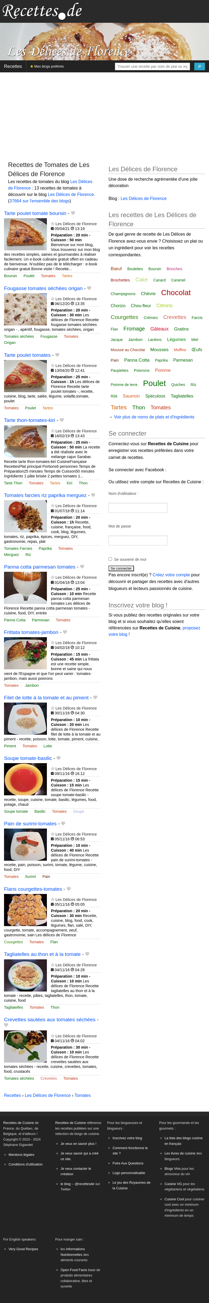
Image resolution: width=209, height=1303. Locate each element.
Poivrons (142, 370)
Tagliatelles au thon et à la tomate (42, 954)
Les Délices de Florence (71, 194)
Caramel (178, 280)
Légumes (176, 339)
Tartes (67, 276)
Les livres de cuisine (180, 1153)
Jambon (32, 685)
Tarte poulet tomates (27, 355)
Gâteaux (159, 329)
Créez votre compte (171, 575)
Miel (194, 339)
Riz (28, 554)
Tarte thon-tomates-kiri (29, 420)
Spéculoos (155, 396)
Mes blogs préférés (47, 66)
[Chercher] (199, 66)
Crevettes (48, 1078)
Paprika (45, 548)
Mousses (159, 349)
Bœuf (116, 268)
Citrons (164, 305)
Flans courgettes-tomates (33, 889)
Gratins (181, 329)
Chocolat (176, 292)
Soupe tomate (16, 811)
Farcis (197, 317)
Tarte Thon (13, 483)
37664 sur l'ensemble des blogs (39, 201)
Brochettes (120, 280)
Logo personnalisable (129, 1173)
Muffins (180, 350)
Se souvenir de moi (130, 559)
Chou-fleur (141, 305)
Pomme (163, 370)
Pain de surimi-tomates (30, 823)
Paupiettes (119, 370)
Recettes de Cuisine (18, 1123)
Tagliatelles (13, 1007)
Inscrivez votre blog (127, 1138)
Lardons (155, 339)
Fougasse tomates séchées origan (43, 288)
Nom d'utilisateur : (124, 493)
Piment (10, 746)
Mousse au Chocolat (128, 350)
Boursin (10, 276)
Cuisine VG (173, 1184)
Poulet (29, 276)
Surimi (30, 876)
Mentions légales (21, 1155)
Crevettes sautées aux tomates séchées (49, 1019)
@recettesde (84, 1184)
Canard (159, 280)
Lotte (47, 746)
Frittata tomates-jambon (31, 632)
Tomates (48, 276)
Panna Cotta (14, 620)
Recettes (13, 66)
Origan (10, 342)
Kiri (69, 483)
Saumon (131, 396)
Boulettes (135, 269)
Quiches (178, 385)
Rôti (114, 396)
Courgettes (13, 942)
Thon (83, 483)
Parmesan (41, 620)
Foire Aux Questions (128, 1163)
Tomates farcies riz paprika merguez (45, 495)
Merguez (11, 554)
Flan (54, 942)
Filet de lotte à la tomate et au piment (46, 697)
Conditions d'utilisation (26, 1164)
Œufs (197, 349)
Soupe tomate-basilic (28, 758)
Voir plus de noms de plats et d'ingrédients (154, 417)
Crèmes (151, 317)
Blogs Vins (173, 1169)
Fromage (134, 329)
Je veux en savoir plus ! (78, 1144)
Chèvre (148, 293)
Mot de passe (120, 526)
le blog (66, 1184)
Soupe (78, 811)
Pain (46, 876)
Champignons (123, 293)
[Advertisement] (104, 114)
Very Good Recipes (23, 1249)
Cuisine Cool (174, 1199)
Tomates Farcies (18, 548)
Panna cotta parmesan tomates (40, 567)
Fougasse (48, 336)
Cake (141, 280)
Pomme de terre (124, 385)
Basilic (40, 811)
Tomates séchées (19, 336)
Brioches (174, 268)
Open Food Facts (74, 1270)
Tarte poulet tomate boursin (35, 213)
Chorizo (118, 305)
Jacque (117, 339)
